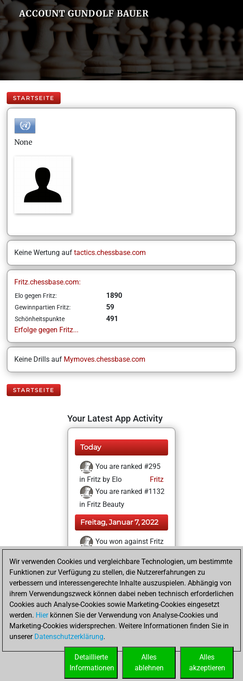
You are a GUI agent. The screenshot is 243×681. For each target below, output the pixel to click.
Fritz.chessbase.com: (47, 282)
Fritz (156, 479)
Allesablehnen (149, 662)
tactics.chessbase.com (110, 252)
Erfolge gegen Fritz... (46, 330)
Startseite (33, 98)
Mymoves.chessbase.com (104, 359)
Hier (42, 615)
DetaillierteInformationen (92, 662)
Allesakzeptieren (207, 662)
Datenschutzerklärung (68, 636)
